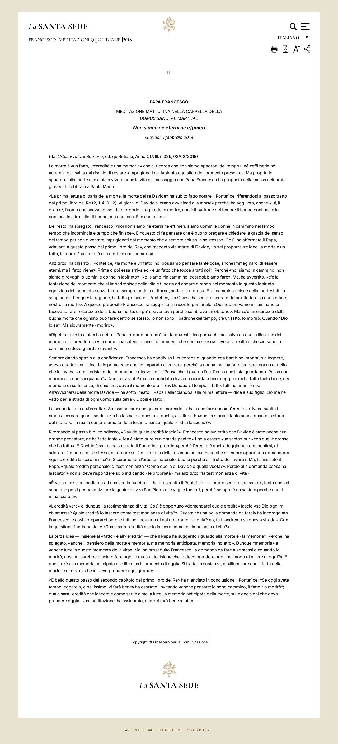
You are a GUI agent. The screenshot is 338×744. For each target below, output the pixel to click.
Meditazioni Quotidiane (90, 40)
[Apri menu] (304, 26)
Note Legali (144, 730)
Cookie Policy (170, 730)
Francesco (43, 40)
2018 (127, 40)
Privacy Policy (197, 730)
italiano (289, 39)
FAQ (126, 730)
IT (169, 72)
